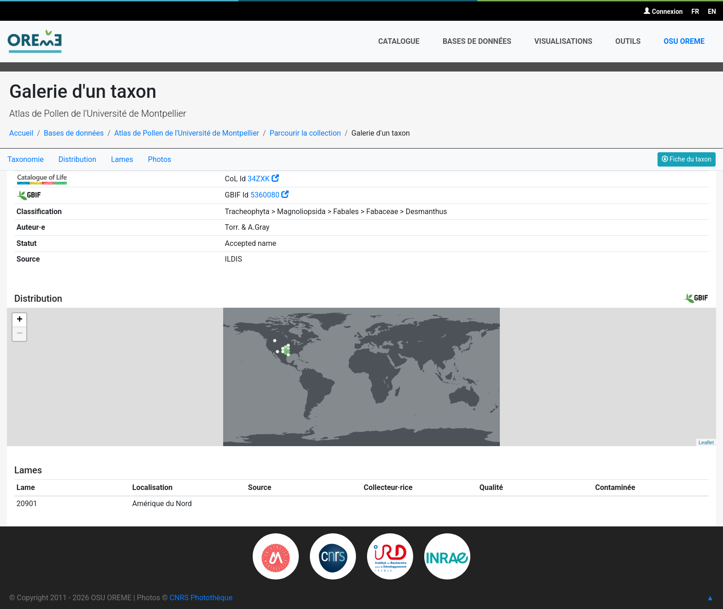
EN (712, 11)
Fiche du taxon (686, 159)
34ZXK (263, 178)
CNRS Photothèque (201, 597)
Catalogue (399, 41)
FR (695, 11)
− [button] (20, 334)
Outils (628, 41)
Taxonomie (25, 159)
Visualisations (563, 41)
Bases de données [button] (477, 41)
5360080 (269, 195)
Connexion (663, 11)
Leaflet (706, 442)
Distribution (77, 159)
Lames (122, 159)
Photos (160, 159)
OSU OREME (684, 41)
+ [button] (20, 320)
